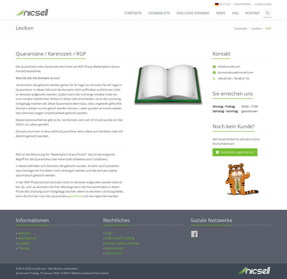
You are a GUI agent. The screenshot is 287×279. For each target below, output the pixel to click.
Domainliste (159, 13)
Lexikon (256, 28)
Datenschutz (114, 248)
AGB (108, 233)
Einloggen (263, 4)
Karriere (24, 233)
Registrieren (242, 4)
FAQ (235, 13)
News (220, 13)
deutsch (224, 4)
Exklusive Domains (193, 13)
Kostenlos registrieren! (234, 152)
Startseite (133, 13)
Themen (24, 248)
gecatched (75, 196)
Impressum (113, 253)
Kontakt (252, 13)
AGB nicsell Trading (120, 238)
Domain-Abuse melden (122, 243)
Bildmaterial (27, 238)
